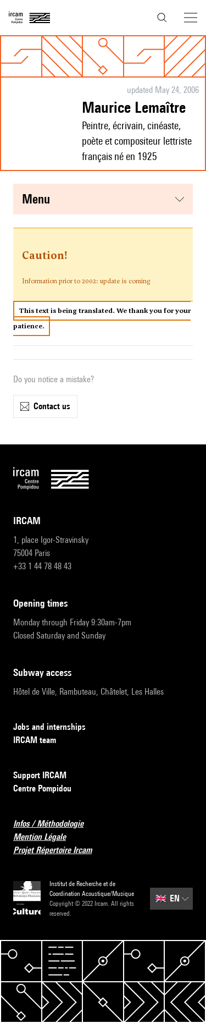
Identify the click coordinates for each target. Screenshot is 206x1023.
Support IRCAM (46, 776)
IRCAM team (41, 740)
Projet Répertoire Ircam (59, 850)
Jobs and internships (56, 727)
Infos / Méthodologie (55, 824)
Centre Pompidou (49, 789)
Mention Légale (46, 837)
